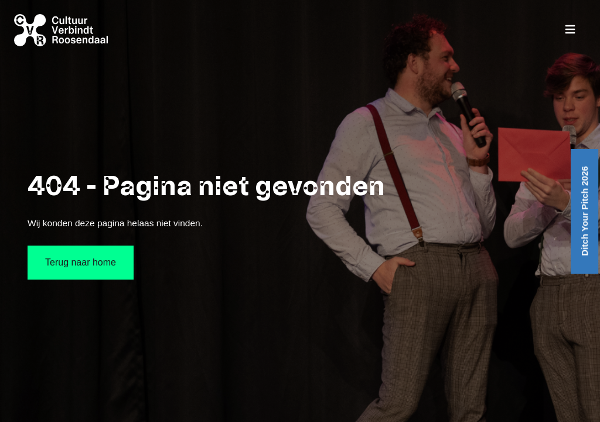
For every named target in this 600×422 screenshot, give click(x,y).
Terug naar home (80, 262)
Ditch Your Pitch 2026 (584, 211)
